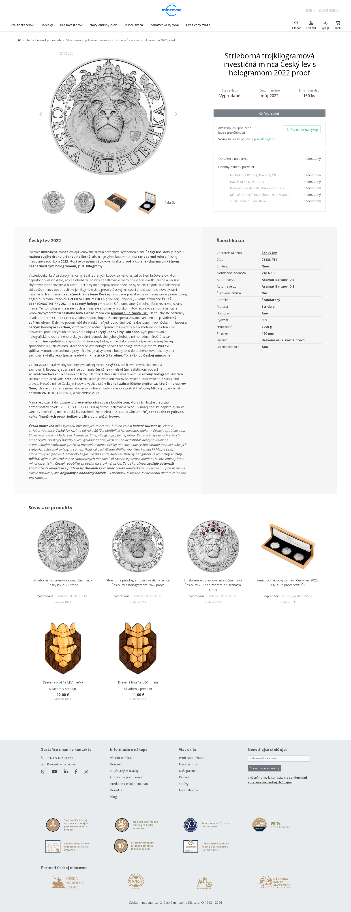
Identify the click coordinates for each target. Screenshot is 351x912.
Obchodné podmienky (126, 777)
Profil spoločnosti (191, 758)
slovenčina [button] (329, 10)
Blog (113, 797)
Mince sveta (133, 25)
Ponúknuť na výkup (302, 129)
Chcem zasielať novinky (264, 768)
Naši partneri (188, 771)
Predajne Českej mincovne (129, 784)
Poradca (116, 790)
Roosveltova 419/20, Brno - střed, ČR (257, 188)
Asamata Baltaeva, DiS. (129, 313)
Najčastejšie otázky (124, 771)
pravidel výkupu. (265, 139)
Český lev (269, 253)
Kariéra (184, 777)
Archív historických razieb (43, 40)
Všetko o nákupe (122, 758)
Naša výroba (188, 764)
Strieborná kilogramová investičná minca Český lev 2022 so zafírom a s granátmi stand (213, 585)
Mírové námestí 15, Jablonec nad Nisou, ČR (261, 194)
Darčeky (47, 25)
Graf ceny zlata (198, 25)
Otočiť (66, 55)
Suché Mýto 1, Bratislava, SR (251, 201)
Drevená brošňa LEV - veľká (63, 682)
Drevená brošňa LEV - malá (138, 682)
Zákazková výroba (164, 25)
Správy (183, 784)
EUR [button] (309, 10)
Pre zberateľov (22, 25)
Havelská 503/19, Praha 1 (248, 181)
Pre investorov (71, 25)
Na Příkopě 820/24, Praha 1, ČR (253, 175)
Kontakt (116, 764)
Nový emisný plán (103, 25)
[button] (49, 114)
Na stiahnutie (188, 790)
